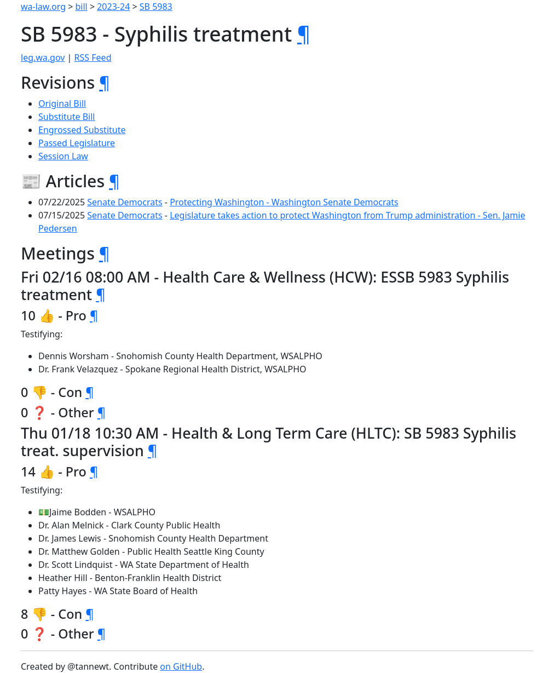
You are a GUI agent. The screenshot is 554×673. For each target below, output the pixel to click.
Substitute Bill (66, 117)
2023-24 (113, 7)
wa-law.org (43, 7)
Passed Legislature (76, 143)
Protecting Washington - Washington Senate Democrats (284, 202)
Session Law (63, 156)
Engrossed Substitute (82, 130)
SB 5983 (156, 7)
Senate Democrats (124, 202)
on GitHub (181, 666)
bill (82, 7)
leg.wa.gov (43, 57)
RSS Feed (93, 57)
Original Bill (62, 103)
